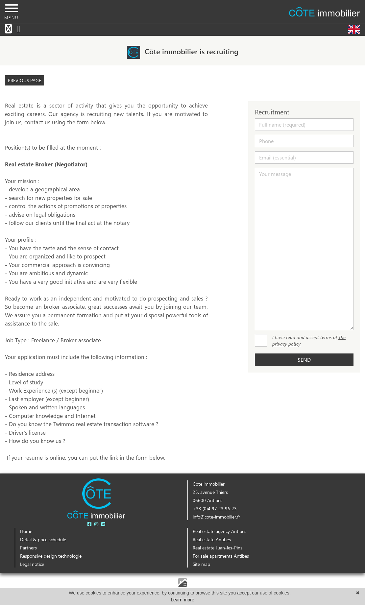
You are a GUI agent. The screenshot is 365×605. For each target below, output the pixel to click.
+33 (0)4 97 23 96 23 (215, 508)
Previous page (24, 80)
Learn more (182, 599)
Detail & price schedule (43, 539)
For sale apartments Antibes (221, 556)
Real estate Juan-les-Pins (217, 547)
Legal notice (32, 564)
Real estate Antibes (212, 539)
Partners (28, 547)
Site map (201, 564)
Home (26, 531)
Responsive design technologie (51, 556)
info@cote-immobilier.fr (216, 517)
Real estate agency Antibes (219, 531)
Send (304, 359)
